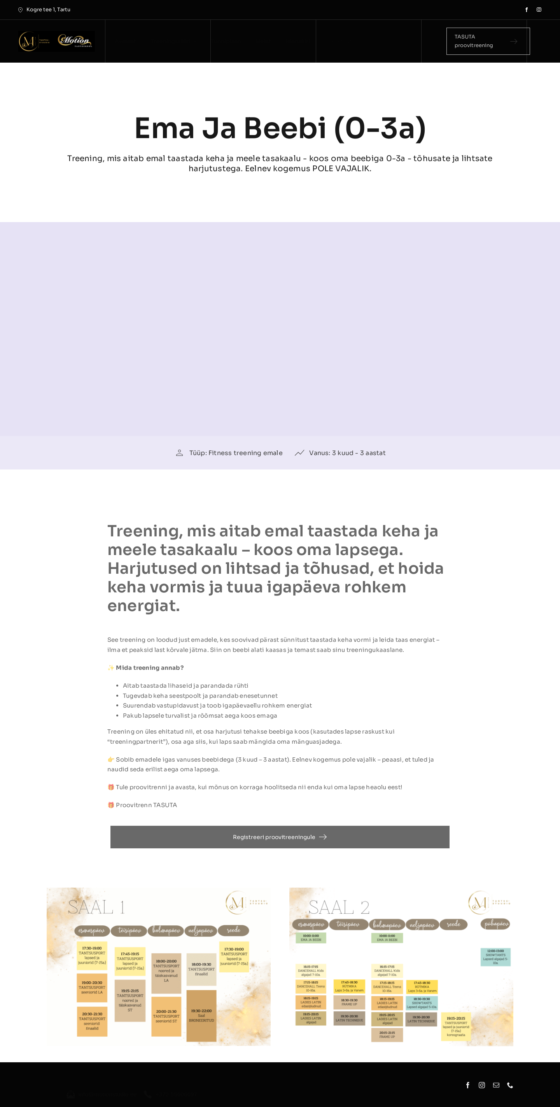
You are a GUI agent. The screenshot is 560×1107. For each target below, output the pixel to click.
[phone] (510, 1088)
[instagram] (539, 9)
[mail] (496, 1088)
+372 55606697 (177, 1089)
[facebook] (526, 9)
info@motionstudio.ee (108, 1089)
